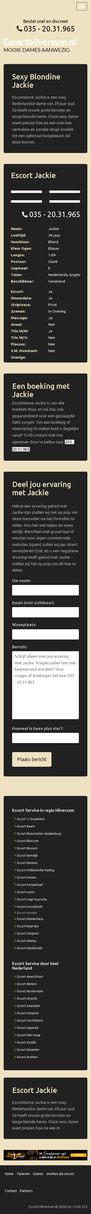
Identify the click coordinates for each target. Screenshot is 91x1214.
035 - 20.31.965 (49, 28)
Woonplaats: (24, 624)
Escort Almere (27, 983)
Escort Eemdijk (27, 855)
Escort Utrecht (27, 998)
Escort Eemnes (27, 862)
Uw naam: (21, 580)
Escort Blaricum (28, 840)
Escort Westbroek (29, 948)
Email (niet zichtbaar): (33, 603)
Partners (26, 1191)
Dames (38, 1174)
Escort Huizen (26, 877)
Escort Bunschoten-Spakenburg (39, 833)
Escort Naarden (28, 926)
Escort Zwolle (26, 1042)
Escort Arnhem (27, 1057)
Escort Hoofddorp (30, 1020)
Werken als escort (60, 1174)
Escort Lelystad (27, 1027)
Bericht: (19, 647)
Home (9, 1174)
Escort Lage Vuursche (32, 899)
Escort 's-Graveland (30, 819)
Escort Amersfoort (30, 976)
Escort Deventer (28, 1049)
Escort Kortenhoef (30, 884)
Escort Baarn (26, 826)
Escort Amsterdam (30, 991)
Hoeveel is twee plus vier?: (37, 728)
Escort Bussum (27, 848)
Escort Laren (25, 892)
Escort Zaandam (28, 1005)
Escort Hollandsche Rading (35, 870)
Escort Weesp (26, 940)
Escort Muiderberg (30, 918)
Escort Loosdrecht (30, 906)
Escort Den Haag (28, 1035)
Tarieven (23, 1174)
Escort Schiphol (28, 933)
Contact (11, 1191)
